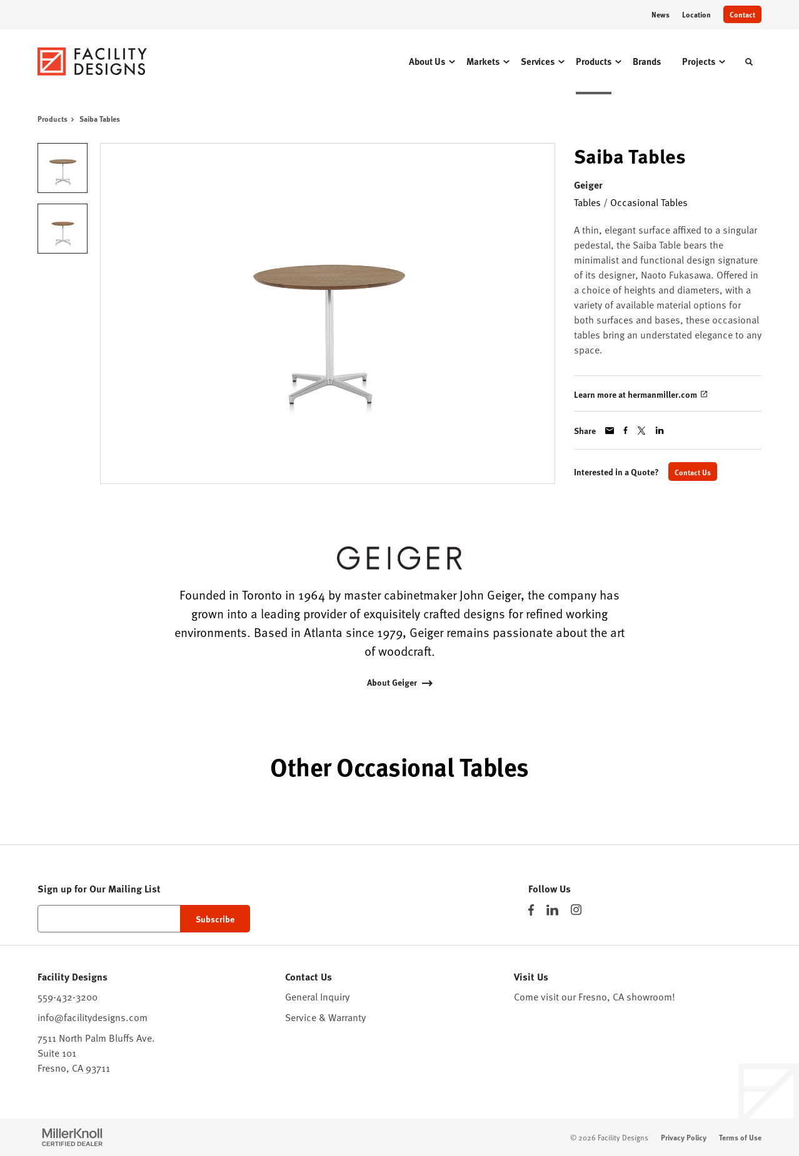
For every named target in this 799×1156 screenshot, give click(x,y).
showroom (649, 996)
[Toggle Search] (748, 61)
